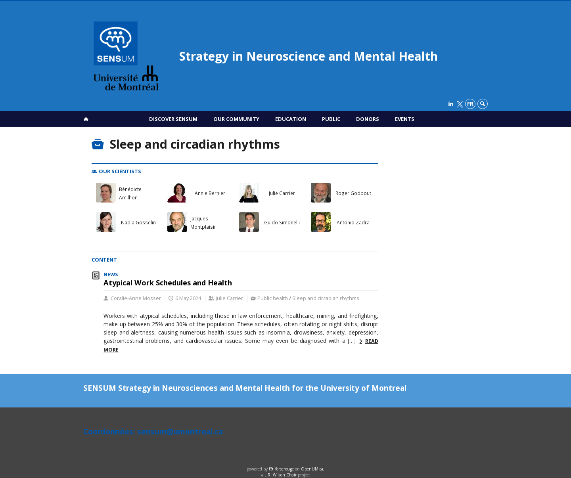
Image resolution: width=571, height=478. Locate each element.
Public (331, 118)
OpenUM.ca (312, 469)
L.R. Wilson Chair (280, 475)
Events (404, 118)
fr (470, 103)
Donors (367, 118)
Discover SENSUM (173, 118)
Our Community (236, 118)
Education (290, 118)
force (284, 469)
